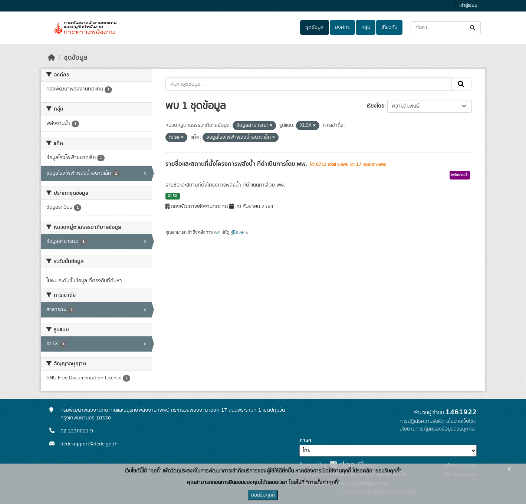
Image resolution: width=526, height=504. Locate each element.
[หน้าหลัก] (51, 58)
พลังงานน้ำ (460, 175)
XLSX (172, 196)
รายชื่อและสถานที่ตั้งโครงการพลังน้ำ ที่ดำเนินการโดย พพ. (237, 164)
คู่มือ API (238, 232)
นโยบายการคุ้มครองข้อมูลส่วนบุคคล (437, 429)
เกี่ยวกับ (389, 27)
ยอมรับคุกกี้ (263, 495)
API (217, 232)
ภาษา (305, 440)
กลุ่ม (365, 27)
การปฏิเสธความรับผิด (422, 421)
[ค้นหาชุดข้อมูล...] (446, 27)
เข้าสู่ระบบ (468, 5)
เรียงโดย (375, 106)
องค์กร (342, 27)
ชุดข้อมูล (314, 27)
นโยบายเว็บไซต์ (461, 421)
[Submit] (473, 27)
